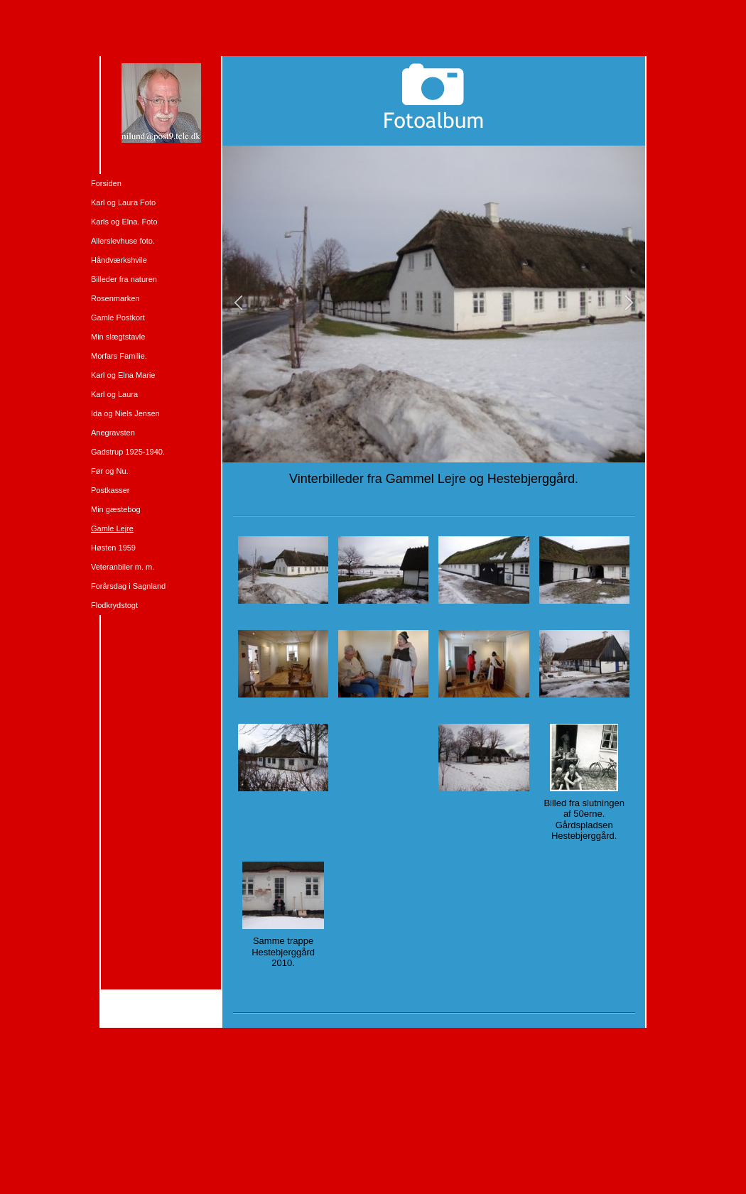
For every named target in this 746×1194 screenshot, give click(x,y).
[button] (238, 304)
